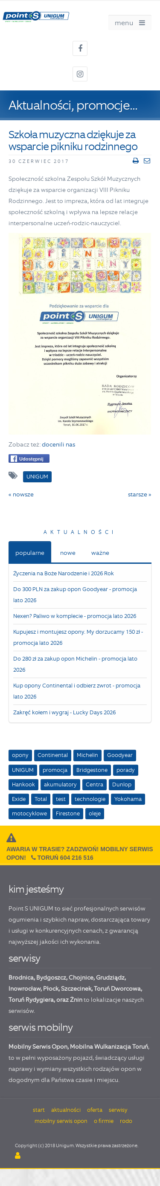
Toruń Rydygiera (31, 999)
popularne (29, 553)
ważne (100, 553)
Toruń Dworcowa (117, 988)
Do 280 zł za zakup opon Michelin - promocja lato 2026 (75, 664)
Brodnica (21, 977)
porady (125, 770)
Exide (19, 799)
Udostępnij (27, 458)
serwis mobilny (41, 1027)
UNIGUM (23, 770)
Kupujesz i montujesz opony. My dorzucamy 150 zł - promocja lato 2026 (78, 637)
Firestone (68, 813)
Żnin (76, 999)
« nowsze (21, 494)
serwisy (24, 958)
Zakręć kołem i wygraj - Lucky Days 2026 (64, 712)
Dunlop (121, 784)
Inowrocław (25, 988)
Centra (94, 784)
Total (41, 799)
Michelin (87, 755)
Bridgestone (92, 770)
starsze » (139, 494)
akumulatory (60, 784)
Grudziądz (110, 977)
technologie (90, 799)
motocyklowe (29, 813)
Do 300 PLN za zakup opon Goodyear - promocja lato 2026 (75, 595)
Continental (53, 755)
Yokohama (128, 799)
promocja (55, 770)
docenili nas (58, 444)
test (61, 799)
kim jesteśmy (36, 889)
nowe (68, 553)
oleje (95, 813)
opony (20, 755)
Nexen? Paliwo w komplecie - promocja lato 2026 (74, 616)
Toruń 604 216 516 (65, 857)
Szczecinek (76, 988)
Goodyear (120, 755)
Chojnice (81, 977)
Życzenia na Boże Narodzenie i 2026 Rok (63, 573)
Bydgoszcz (51, 977)
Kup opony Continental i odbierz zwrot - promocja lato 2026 (76, 691)
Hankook (23, 784)
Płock (50, 988)
